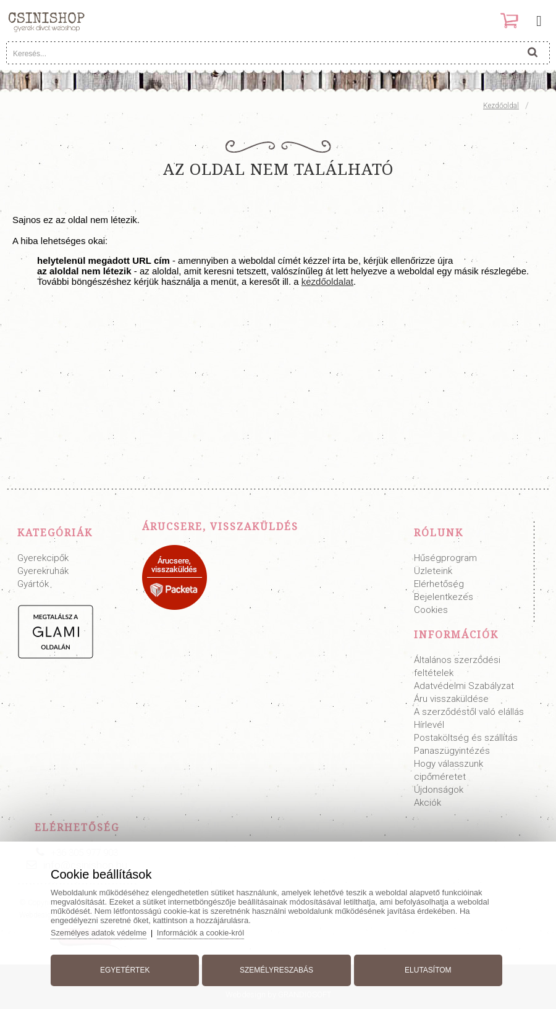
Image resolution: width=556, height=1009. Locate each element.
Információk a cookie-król (208, 930)
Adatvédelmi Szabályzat (464, 685)
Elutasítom (425, 967)
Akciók (427, 802)
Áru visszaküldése (451, 698)
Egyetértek (128, 967)
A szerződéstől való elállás (469, 711)
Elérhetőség (439, 583)
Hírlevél (429, 724)
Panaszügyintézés (452, 750)
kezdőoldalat (327, 281)
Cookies (431, 609)
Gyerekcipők (43, 558)
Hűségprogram (445, 558)
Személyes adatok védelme (105, 930)
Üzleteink (433, 570)
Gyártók (33, 583)
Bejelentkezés (443, 596)
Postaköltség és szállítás (466, 737)
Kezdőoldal (501, 105)
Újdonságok (438, 789)
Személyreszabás (276, 967)
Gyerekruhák (43, 570)
